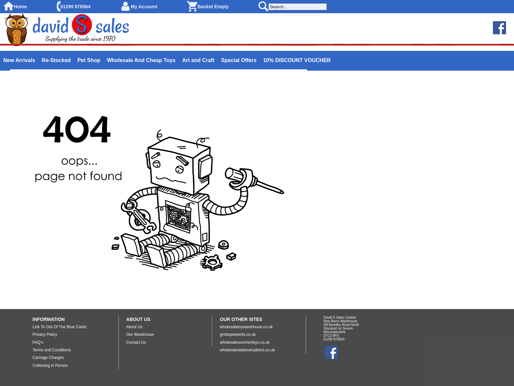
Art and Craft (198, 60)
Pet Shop (88, 60)
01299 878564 (75, 6)
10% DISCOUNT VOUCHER (296, 60)
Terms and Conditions (52, 350)
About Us (134, 327)
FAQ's (38, 342)
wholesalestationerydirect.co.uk (247, 350)
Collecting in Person (50, 365)
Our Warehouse (140, 334)
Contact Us (136, 342)
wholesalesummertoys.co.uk (245, 342)
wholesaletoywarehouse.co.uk (246, 327)
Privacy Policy (45, 334)
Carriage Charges (48, 357)
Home (20, 6)
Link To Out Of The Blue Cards (59, 327)
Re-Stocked (56, 60)
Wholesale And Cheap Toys (141, 60)
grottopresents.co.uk (238, 334)
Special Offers (239, 60)
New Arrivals (19, 60)
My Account (144, 6)
